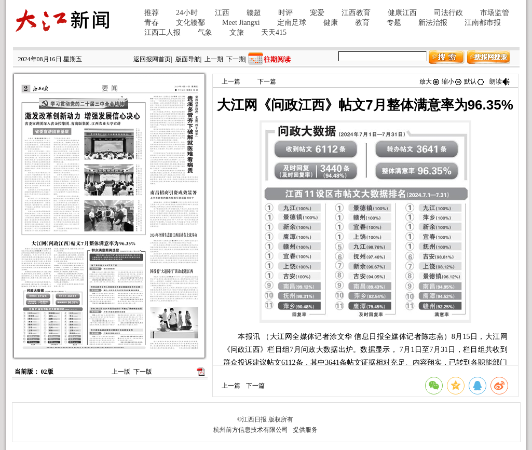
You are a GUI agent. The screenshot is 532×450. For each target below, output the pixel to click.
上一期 (213, 59)
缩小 (452, 81)
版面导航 (187, 59)
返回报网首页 (152, 59)
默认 (474, 81)
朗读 (499, 81)
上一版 (121, 371)
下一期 (235, 59)
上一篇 (231, 81)
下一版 (142, 371)
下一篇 (266, 81)
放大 (429, 81)
